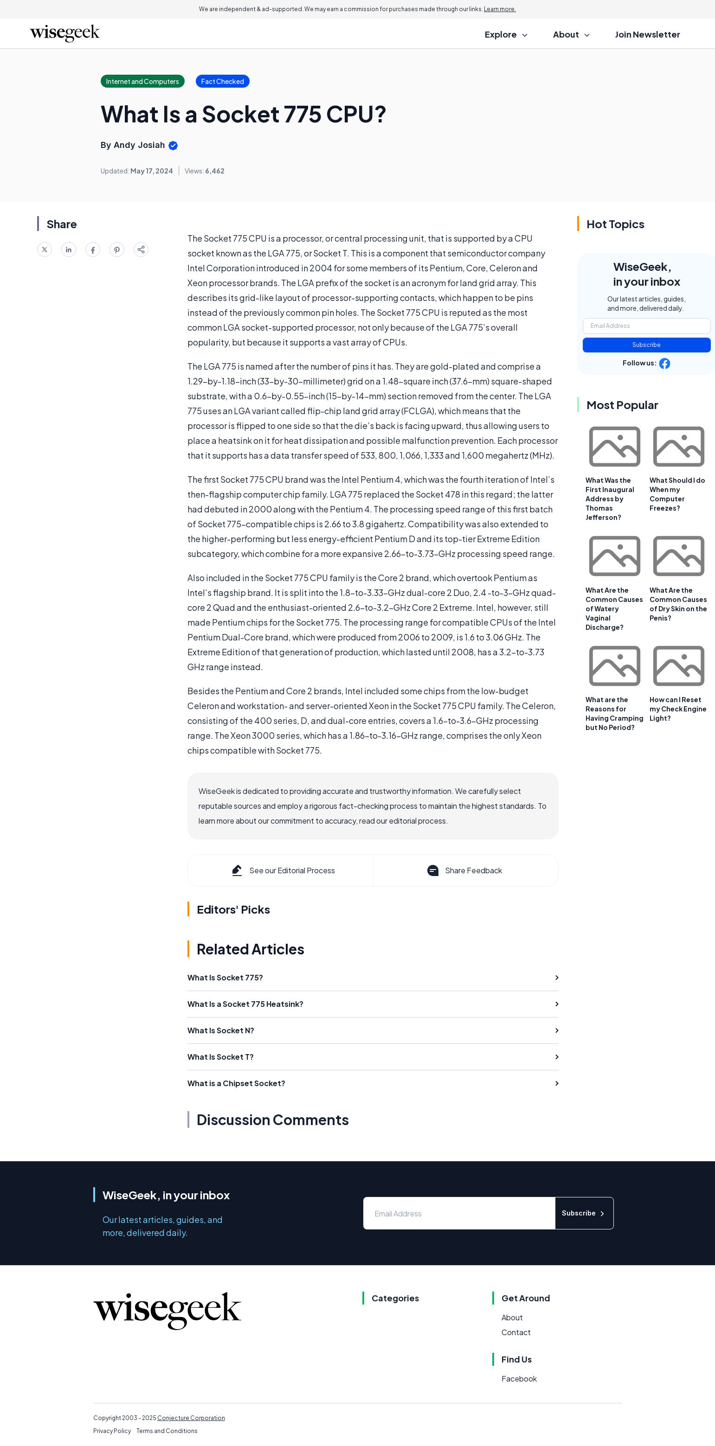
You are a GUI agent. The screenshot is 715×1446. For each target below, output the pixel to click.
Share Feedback (463, 870)
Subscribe (646, 344)
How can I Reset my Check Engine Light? (678, 708)
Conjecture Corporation (191, 1417)
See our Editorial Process (282, 870)
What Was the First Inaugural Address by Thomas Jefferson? (610, 498)
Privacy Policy (112, 1430)
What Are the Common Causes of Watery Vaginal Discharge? (614, 608)
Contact (516, 1332)
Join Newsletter (647, 34)
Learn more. (500, 9)
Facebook (519, 1378)
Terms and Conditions (167, 1430)
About (512, 1317)
